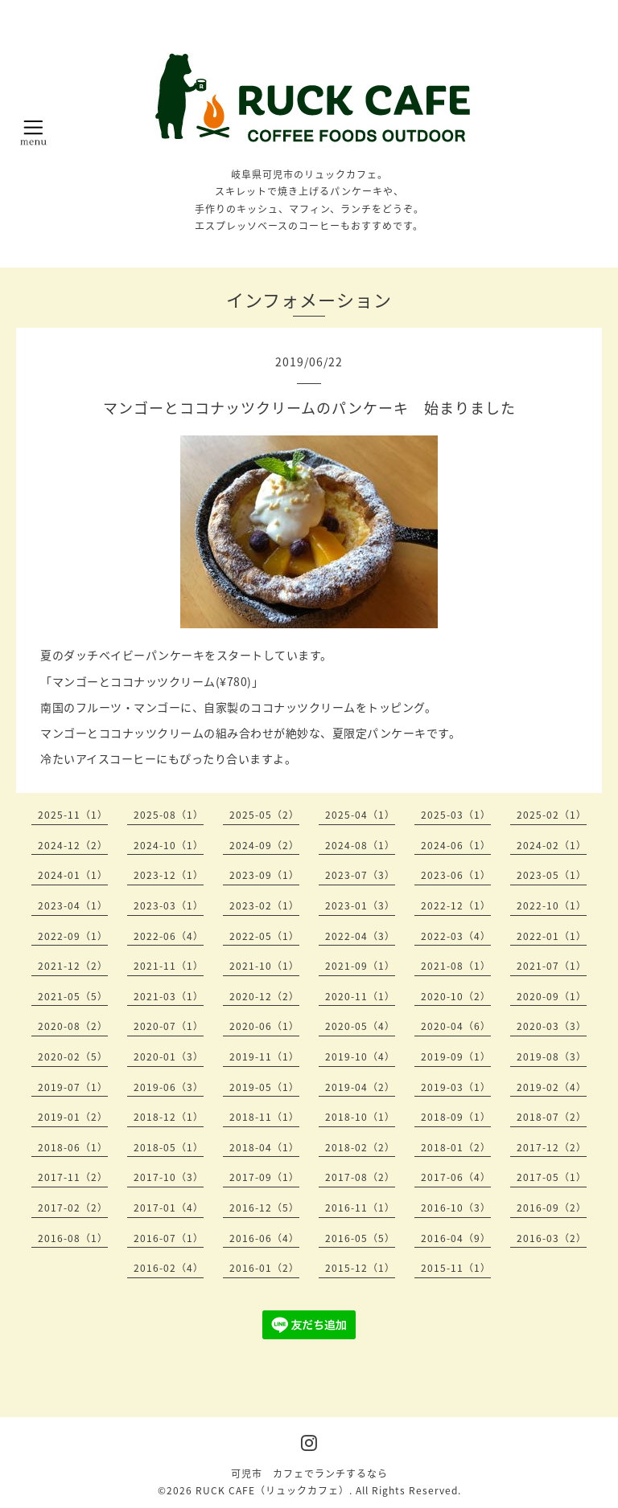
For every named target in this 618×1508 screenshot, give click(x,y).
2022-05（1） (264, 936)
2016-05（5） (360, 1238)
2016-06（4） (264, 1238)
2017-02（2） (73, 1207)
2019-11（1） (264, 1056)
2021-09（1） (360, 965)
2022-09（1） (73, 936)
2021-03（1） (169, 996)
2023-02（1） (264, 905)
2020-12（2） (264, 996)
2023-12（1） (169, 875)
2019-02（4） (552, 1087)
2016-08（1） (73, 1238)
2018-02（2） (360, 1147)
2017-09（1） (264, 1177)
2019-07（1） (73, 1087)
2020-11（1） (360, 996)
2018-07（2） (552, 1117)
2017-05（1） (552, 1177)
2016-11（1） (360, 1207)
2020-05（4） (360, 1026)
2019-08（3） (552, 1056)
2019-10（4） (360, 1056)
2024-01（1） (73, 875)
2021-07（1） (552, 965)
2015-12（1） (360, 1268)
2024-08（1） (360, 845)
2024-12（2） (73, 845)
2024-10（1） (169, 845)
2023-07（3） (360, 875)
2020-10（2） (456, 996)
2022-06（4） (169, 936)
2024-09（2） (264, 845)
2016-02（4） (169, 1268)
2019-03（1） (456, 1087)
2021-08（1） (456, 965)
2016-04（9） (456, 1238)
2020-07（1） (169, 1026)
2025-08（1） (169, 814)
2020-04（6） (456, 1026)
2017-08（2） (360, 1177)
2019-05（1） (264, 1087)
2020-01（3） (169, 1056)
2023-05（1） (552, 875)
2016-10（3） (456, 1207)
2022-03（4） (456, 936)
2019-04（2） (360, 1087)
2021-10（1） (264, 965)
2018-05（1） (169, 1147)
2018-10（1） (360, 1117)
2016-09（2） (552, 1207)
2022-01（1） (552, 936)
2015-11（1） (456, 1268)
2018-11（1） (264, 1117)
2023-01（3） (360, 905)
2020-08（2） (73, 1026)
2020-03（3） (552, 1026)
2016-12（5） (264, 1207)
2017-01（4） (169, 1207)
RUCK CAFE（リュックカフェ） (272, 1490)
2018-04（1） (264, 1147)
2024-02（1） (552, 845)
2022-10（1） (552, 905)
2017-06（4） (456, 1177)
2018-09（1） (456, 1117)
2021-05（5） (73, 996)
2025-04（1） (360, 814)
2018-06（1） (73, 1147)
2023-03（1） (169, 905)
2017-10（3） (169, 1177)
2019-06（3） (169, 1087)
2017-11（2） (73, 1177)
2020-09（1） (552, 996)
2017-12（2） (552, 1147)
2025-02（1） (552, 814)
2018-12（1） (169, 1117)
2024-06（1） (456, 845)
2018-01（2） (456, 1147)
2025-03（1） (456, 814)
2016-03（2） (552, 1238)
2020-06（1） (264, 1026)
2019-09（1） (456, 1056)
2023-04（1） (73, 905)
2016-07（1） (169, 1238)
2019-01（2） (73, 1117)
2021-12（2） (73, 965)
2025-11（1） (73, 814)
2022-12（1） (456, 905)
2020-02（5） (73, 1056)
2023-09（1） (264, 875)
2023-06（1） (456, 875)
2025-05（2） (264, 814)
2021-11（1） (169, 965)
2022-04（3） (360, 936)
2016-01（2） (264, 1268)
